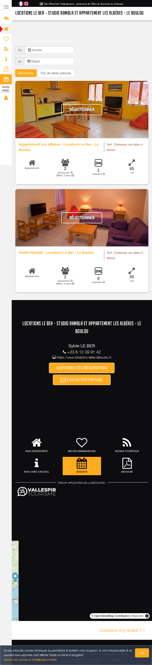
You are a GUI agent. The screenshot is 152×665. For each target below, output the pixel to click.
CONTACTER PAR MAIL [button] (82, 380)
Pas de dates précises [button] (56, 73)
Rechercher (26, 73)
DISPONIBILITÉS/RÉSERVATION (82, 367)
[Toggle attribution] (147, 616)
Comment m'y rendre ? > (122, 630)
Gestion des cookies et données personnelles (30, 659)
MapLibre (137, 616)
